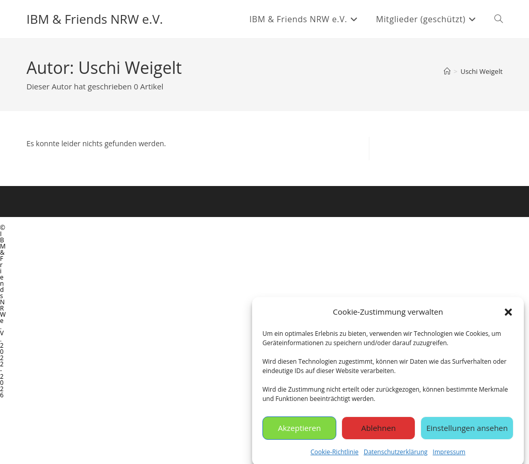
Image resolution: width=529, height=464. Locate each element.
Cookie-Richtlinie (334, 455)
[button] (508, 315)
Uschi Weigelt (481, 71)
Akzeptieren (299, 431)
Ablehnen (378, 431)
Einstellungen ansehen (467, 431)
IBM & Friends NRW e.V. (94, 18)
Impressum (449, 455)
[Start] (447, 71)
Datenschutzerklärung (396, 455)
